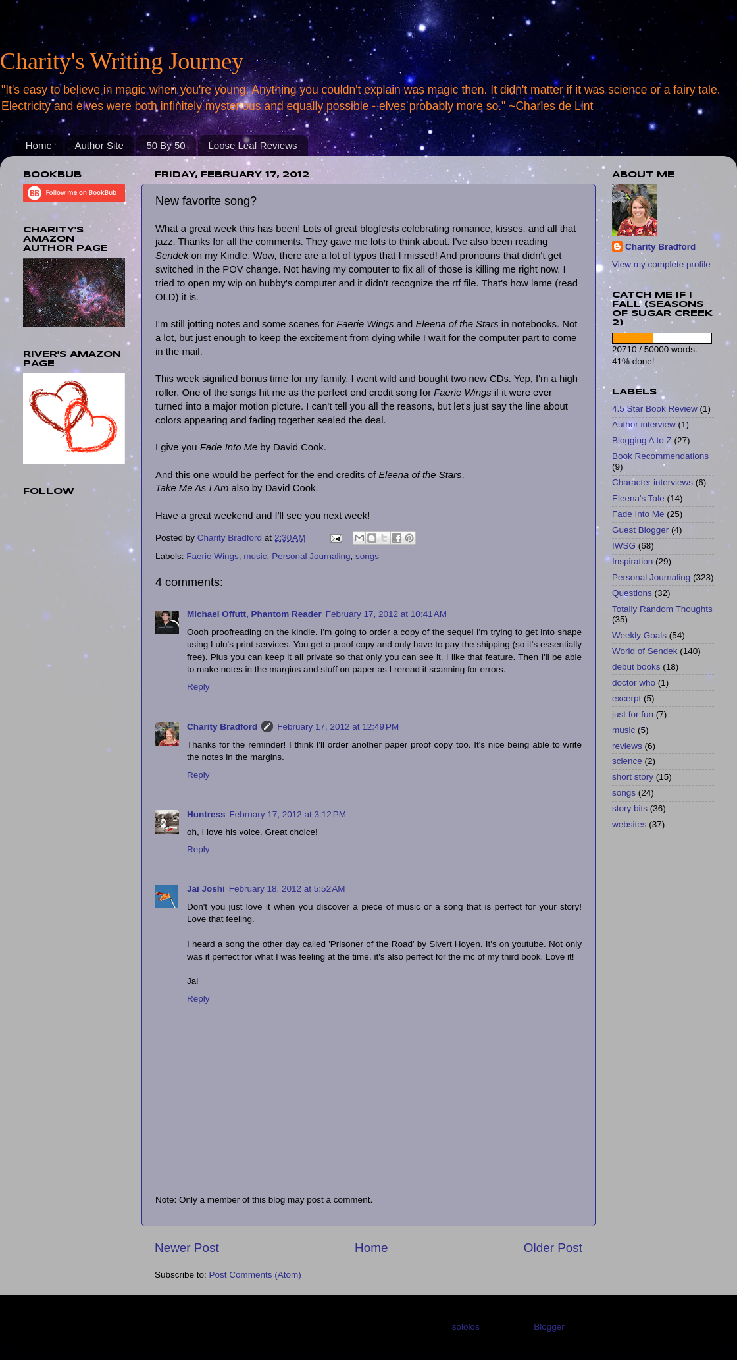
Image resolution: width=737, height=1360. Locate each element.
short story (632, 777)
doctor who (633, 683)
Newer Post (187, 1248)
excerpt (626, 698)
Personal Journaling (311, 556)
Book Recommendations (660, 456)
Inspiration (632, 561)
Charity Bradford (222, 727)
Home (39, 145)
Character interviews (652, 482)
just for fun (632, 714)
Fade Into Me (638, 514)
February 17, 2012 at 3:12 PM (288, 814)
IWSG (624, 546)
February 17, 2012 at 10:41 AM (386, 614)
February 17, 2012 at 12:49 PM (338, 727)
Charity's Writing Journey (121, 61)
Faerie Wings (212, 556)
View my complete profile (661, 264)
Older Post (553, 1248)
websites (629, 824)
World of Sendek (645, 651)
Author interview (644, 424)
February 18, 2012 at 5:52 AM (287, 889)
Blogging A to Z (642, 440)
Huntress (206, 814)
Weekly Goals (639, 635)
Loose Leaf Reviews (252, 145)
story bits (630, 808)
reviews (627, 746)
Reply (198, 687)
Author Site (99, 145)
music (255, 556)
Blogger (549, 1327)
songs (367, 556)
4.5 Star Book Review (655, 409)
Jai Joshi (206, 889)
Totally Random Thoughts (662, 609)
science (627, 761)
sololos (466, 1327)
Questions (632, 593)
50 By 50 (165, 145)
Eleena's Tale (638, 498)
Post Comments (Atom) (255, 1275)
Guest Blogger (640, 530)
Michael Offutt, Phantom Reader (254, 614)
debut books (636, 667)
